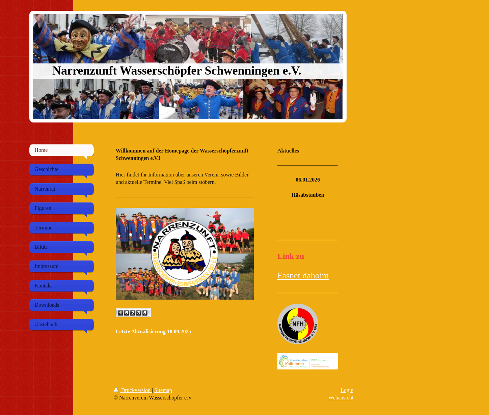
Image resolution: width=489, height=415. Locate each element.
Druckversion (133, 390)
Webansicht (340, 397)
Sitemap (163, 390)
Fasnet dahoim (303, 275)
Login (347, 390)
